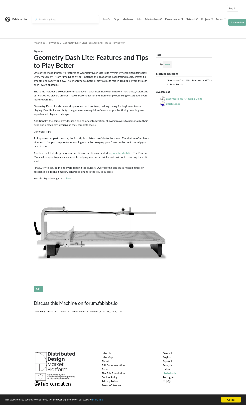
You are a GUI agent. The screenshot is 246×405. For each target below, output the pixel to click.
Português (169, 377)
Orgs (116, 19)
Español (167, 361)
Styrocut (54, 42)
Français (167, 365)
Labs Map (107, 357)
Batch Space (173, 103)
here (68, 178)
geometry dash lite (121, 152)
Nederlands (169, 373)
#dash (167, 65)
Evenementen (174, 19)
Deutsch (168, 353)
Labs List (107, 353)
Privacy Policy (110, 381)
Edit (38, 289)
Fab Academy (153, 19)
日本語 (167, 381)
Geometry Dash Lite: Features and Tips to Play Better (94, 42)
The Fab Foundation (113, 373)
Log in (232, 8)
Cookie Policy (109, 377)
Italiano (167, 369)
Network (192, 19)
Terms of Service (111, 385)
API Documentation (113, 365)
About (105, 361)
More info (102, 400)
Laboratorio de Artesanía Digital (184, 98)
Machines (127, 19)
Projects (206, 19)
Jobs (139, 19)
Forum (220, 19)
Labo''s (106, 19)
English (167, 357)
